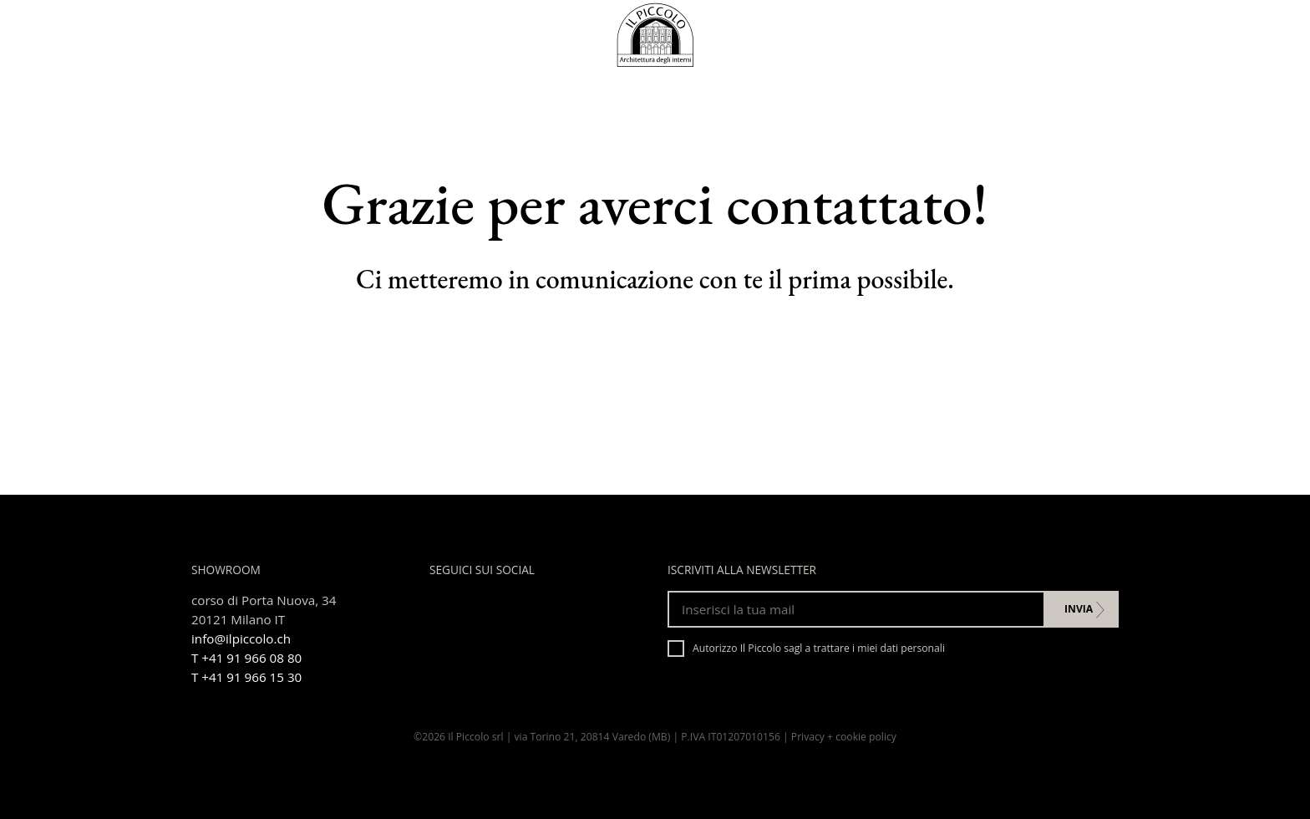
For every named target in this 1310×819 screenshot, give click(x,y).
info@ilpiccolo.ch (241, 638)
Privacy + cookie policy (843, 737)
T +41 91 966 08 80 (246, 657)
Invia (1078, 609)
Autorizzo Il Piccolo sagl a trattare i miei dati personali (806, 648)
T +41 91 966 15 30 (246, 677)
